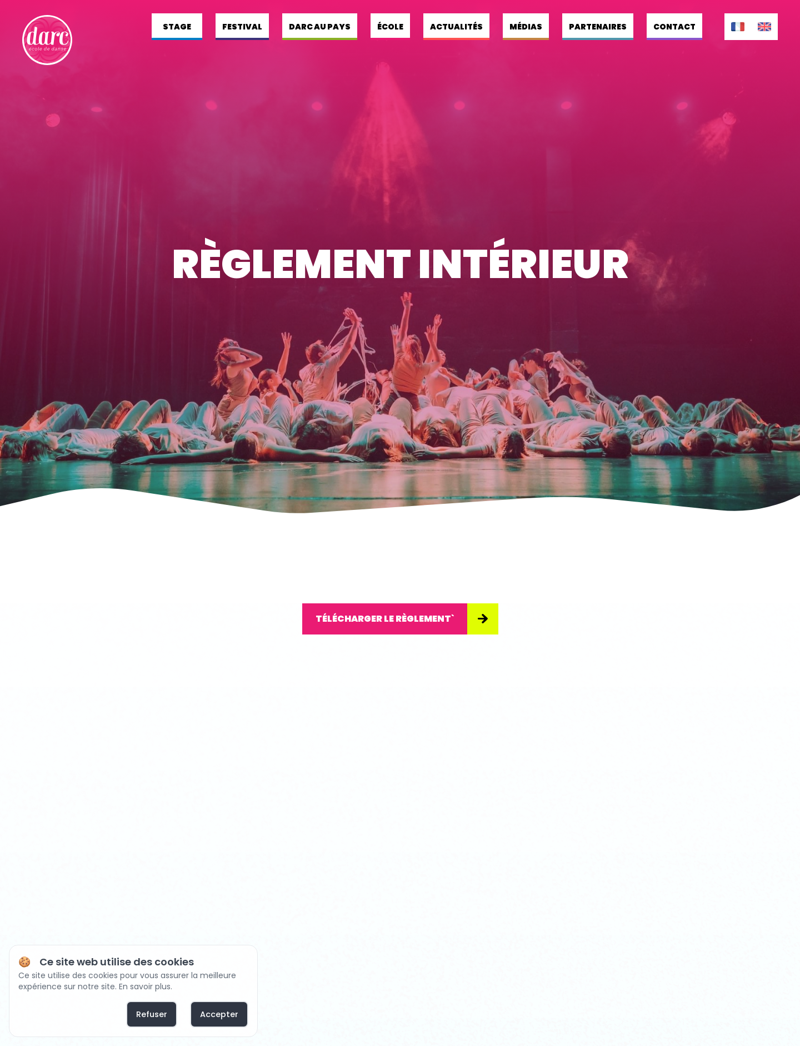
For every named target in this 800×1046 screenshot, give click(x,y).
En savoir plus (145, 986)
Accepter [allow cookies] (219, 1014)
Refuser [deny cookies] (151, 1014)
